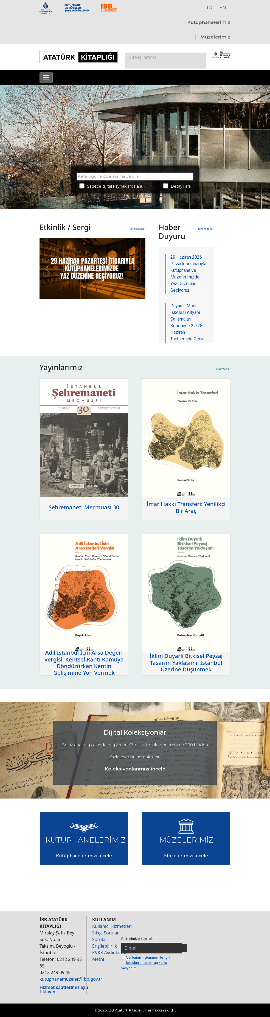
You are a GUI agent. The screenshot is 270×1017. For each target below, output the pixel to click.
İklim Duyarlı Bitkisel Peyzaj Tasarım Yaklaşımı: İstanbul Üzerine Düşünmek (186, 662)
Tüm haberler (205, 229)
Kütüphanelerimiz (208, 22)
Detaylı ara (177, 186)
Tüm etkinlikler (136, 229)
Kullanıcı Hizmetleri (112, 926)
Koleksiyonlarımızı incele (135, 769)
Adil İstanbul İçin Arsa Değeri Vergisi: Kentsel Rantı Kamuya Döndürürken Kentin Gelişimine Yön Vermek (84, 662)
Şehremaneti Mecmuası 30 (84, 507)
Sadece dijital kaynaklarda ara (110, 186)
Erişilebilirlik (104, 946)
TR (209, 7)
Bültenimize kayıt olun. (138, 939)
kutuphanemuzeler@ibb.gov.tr (71, 979)
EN (223, 7)
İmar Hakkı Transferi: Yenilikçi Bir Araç (186, 507)
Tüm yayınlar (223, 369)
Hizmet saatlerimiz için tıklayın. (64, 989)
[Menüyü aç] (46, 77)
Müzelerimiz (215, 37)
